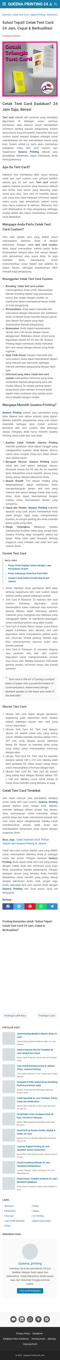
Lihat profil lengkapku (30, 1290)
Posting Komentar (11, 36)
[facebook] (7, 906)
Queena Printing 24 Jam (32, 4)
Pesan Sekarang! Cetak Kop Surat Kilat (28, 573)
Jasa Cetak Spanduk (14, 1221)
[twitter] (18, 906)
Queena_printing (30, 1263)
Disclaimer (37, 1333)
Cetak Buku (10, 1211)
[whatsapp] (41, 906)
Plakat (35, 1206)
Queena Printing (28, 151)
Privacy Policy (23, 1333)
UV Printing (38, 1216)
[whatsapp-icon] (30, 1319)
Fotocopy (9, 1216)
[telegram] (52, 906)
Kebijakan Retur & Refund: (16, 1338)
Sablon (35, 1211)
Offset (7, 1226)
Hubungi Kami (30, 1344)
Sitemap (52, 1338)
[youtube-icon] (13, 1319)
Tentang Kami (38, 1338)
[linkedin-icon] (22, 1319)
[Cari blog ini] (56, 4)
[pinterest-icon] (47, 1319)
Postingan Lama (47, 1015)
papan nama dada (41, 1221)
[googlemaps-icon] (38, 1319)
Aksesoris (9, 1206)
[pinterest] (30, 906)
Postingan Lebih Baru (15, 1015)
